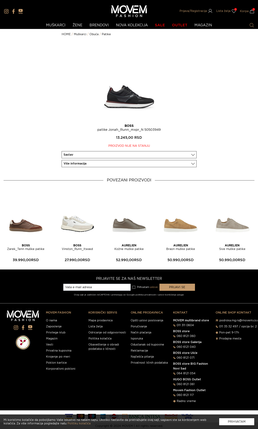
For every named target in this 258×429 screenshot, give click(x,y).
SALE (160, 25)
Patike (106, 34)
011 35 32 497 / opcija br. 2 (238, 326)
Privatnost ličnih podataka (149, 362)
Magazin (52, 338)
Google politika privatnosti (141, 295)
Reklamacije (139, 350)
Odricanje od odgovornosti (107, 332)
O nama (51, 320)
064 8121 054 (186, 373)
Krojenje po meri (58, 356)
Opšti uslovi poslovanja (147, 320)
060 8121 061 (186, 384)
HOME (66, 34)
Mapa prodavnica (100, 320)
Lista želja (95, 326)
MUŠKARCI (56, 25)
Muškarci (80, 34)
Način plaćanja (141, 332)
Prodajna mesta (230, 338)
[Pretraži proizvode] (251, 25)
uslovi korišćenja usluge (171, 295)
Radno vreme (186, 401)
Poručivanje (139, 326)
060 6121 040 (186, 347)
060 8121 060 (186, 336)
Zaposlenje (54, 326)
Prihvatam (237, 421)
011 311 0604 (185, 325)
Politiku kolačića (79, 423)
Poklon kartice (56, 362)
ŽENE (77, 25)
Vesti (49, 344)
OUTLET (179, 25)
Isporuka (137, 338)
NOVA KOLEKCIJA (132, 25)
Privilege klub (56, 332)
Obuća (94, 34)
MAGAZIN (203, 25)
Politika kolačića (100, 338)
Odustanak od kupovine (147, 344)
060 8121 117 (185, 395)
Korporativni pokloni (60, 368)
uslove (154, 287)
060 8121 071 (186, 357)
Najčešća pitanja (142, 356)
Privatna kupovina (58, 350)
